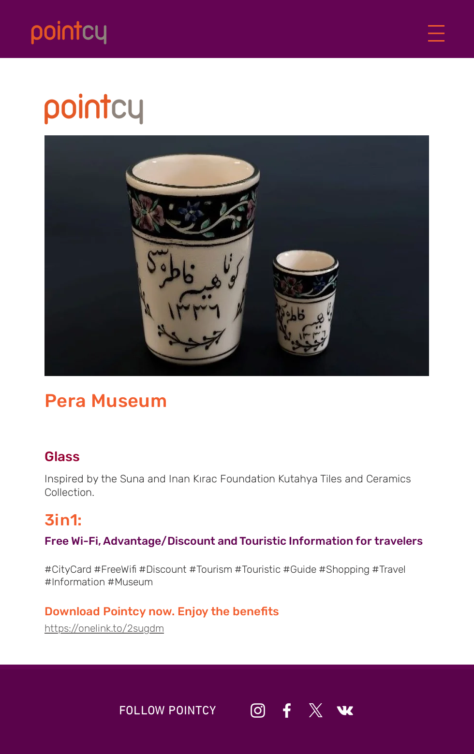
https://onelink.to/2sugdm (104, 628)
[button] (436, 33)
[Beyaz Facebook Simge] (286, 710)
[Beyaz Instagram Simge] (257, 710)
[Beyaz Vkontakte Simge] (345, 710)
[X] (316, 710)
